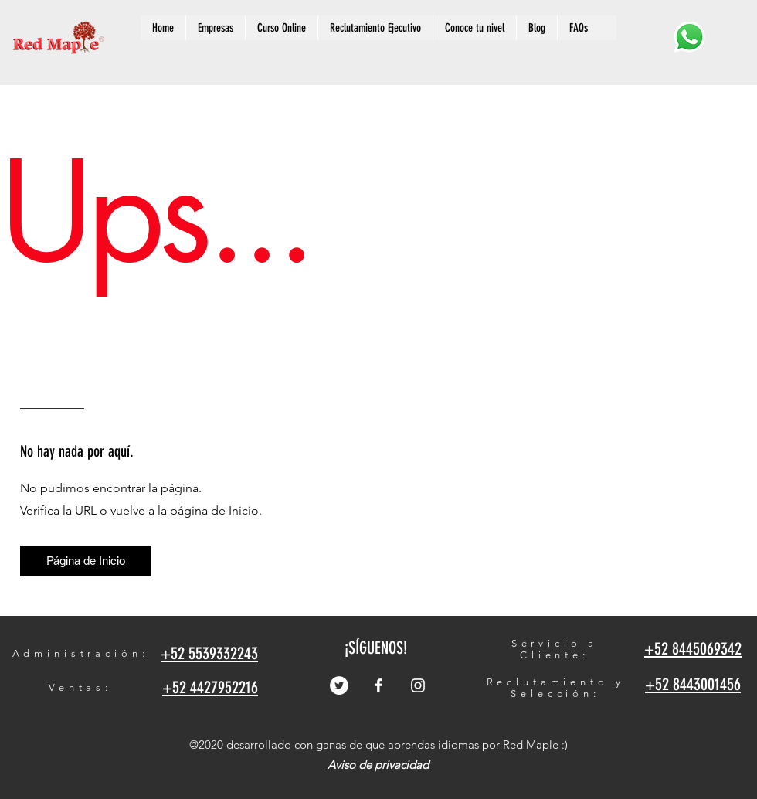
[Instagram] (418, 685)
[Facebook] (378, 685)
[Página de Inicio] (85, 561)
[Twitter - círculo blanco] (339, 685)
